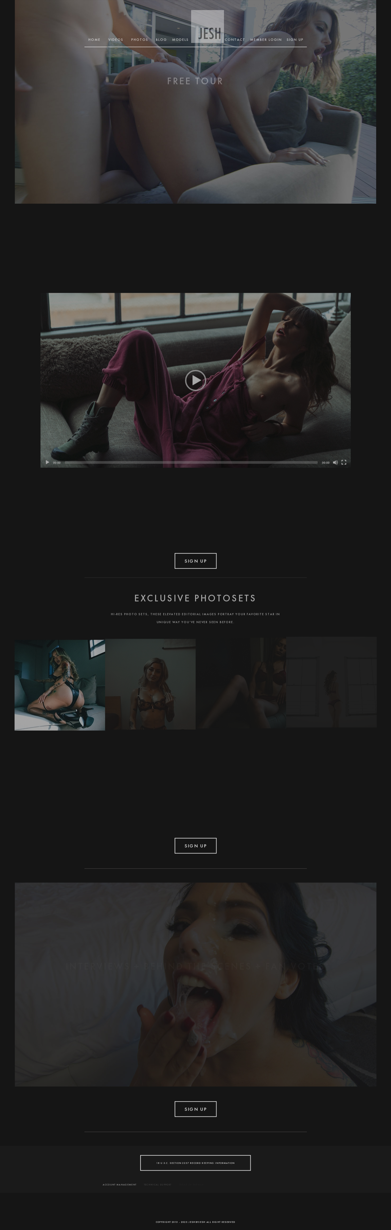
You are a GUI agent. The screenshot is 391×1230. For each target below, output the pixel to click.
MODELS (180, 39)
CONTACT (235, 39)
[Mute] (335, 460)
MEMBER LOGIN (266, 39)
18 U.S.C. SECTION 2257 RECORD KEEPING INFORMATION (195, 1163)
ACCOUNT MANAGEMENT (119, 1184)
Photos (140, 39)
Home (94, 39)
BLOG (161, 39)
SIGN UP (295, 39)
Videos (116, 39)
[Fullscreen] (344, 460)
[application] (196, 378)
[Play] (47, 460)
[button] (195, 378)
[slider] (191, 460)
